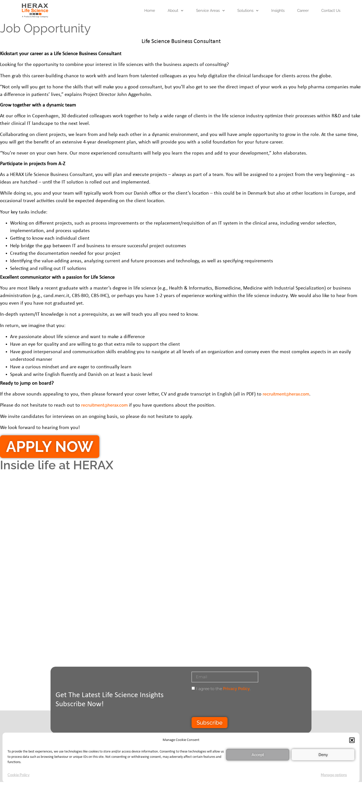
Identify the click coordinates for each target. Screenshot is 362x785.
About (176, 11)
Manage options (334, 775)
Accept (258, 755)
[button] (351, 740)
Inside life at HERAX (56, 465)
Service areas (210, 11)
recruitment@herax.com (286, 394)
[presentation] (230, 705)
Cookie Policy (19, 775)
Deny (323, 755)
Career (303, 11)
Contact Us (330, 11)
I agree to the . (223, 688)
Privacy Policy (236, 688)
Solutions (248, 11)
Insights (278, 11)
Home (149, 11)
